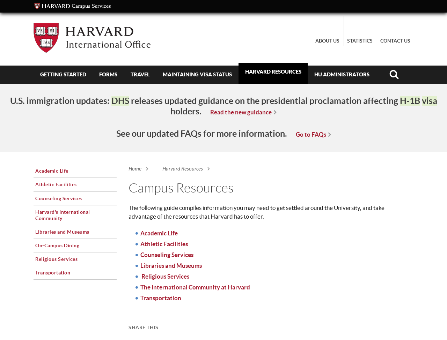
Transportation (160, 298)
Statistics (360, 41)
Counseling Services (166, 254)
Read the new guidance (241, 112)
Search (394, 75)
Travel (140, 74)
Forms (108, 74)
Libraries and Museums (171, 265)
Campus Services (73, 6)
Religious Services (164, 276)
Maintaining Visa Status (197, 74)
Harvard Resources (273, 72)
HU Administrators (341, 74)
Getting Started (63, 74)
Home (135, 169)
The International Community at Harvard (195, 287)
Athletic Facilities (164, 244)
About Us (327, 41)
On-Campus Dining (57, 245)
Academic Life (159, 233)
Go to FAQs (311, 134)
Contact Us (395, 41)
